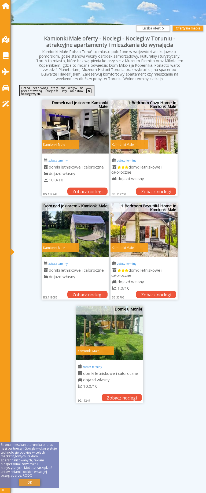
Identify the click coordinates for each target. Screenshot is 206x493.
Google (30, 448)
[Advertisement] (109, 453)
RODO (27, 475)
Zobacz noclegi (87, 192)
